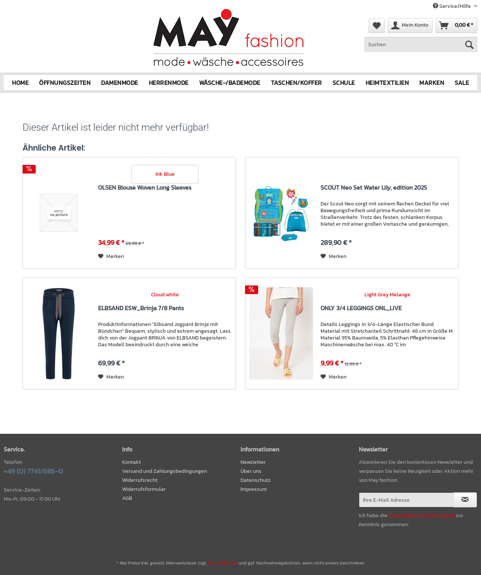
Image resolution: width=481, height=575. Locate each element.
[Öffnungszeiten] (65, 82)
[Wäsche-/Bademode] (230, 82)
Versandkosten (222, 563)
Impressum (253, 489)
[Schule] (343, 82)
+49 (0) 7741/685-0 (33, 471)
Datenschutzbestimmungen (422, 515)
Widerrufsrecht (139, 480)
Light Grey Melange (387, 295)
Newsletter (253, 462)
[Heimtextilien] (387, 82)
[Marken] (431, 82)
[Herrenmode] (169, 82)
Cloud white (165, 295)
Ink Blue (165, 174)
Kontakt (131, 462)
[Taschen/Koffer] (296, 82)
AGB (127, 498)
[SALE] (461, 82)
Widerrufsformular (144, 489)
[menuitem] (421, 48)
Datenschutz (255, 480)
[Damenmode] (120, 82)
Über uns (251, 471)
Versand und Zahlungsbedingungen (164, 471)
